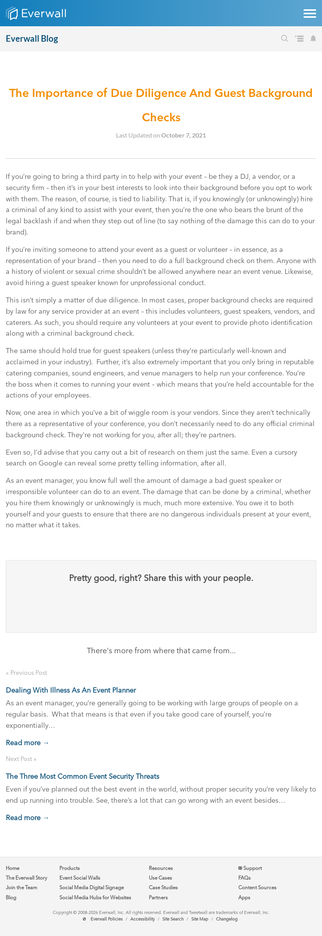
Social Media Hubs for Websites (95, 897)
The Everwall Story (26, 877)
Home (12, 868)
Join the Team (21, 887)
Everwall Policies (107, 919)
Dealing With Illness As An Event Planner (71, 690)
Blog (11, 897)
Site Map (199, 919)
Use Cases (160, 877)
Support (250, 868)
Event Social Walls (79, 877)
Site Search (173, 919)
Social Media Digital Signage (91, 887)
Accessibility (142, 919)
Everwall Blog (32, 38)
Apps (244, 897)
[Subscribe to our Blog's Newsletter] (313, 39)
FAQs (244, 877)
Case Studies (163, 887)
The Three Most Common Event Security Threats (82, 776)
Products (69, 868)
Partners (158, 897)
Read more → (27, 743)
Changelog (227, 919)
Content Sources (257, 887)
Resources (161, 868)
